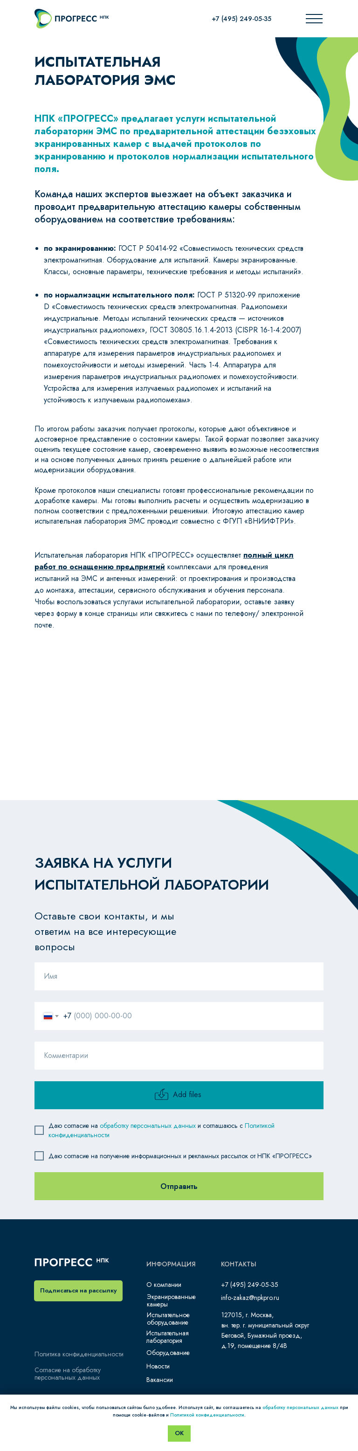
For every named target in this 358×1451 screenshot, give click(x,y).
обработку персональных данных (148, 1125)
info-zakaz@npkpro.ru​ (250, 1297)
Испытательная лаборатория (167, 1336)
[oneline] (179, 1056)
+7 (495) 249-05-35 (241, 18)
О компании (163, 1284)
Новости (158, 1366)
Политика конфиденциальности (79, 1354)
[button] (78, 1290)
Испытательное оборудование (168, 1318)
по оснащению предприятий (110, 566)
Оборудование (168, 1352)
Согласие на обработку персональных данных (67, 1373)
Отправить (179, 1186)
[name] (179, 976)
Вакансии (159, 1379)
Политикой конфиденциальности (207, 1414)
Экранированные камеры (171, 1300)
